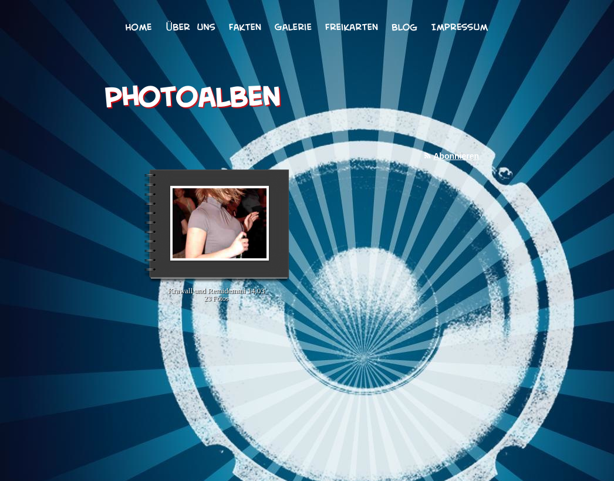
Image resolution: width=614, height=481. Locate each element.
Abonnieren (456, 156)
